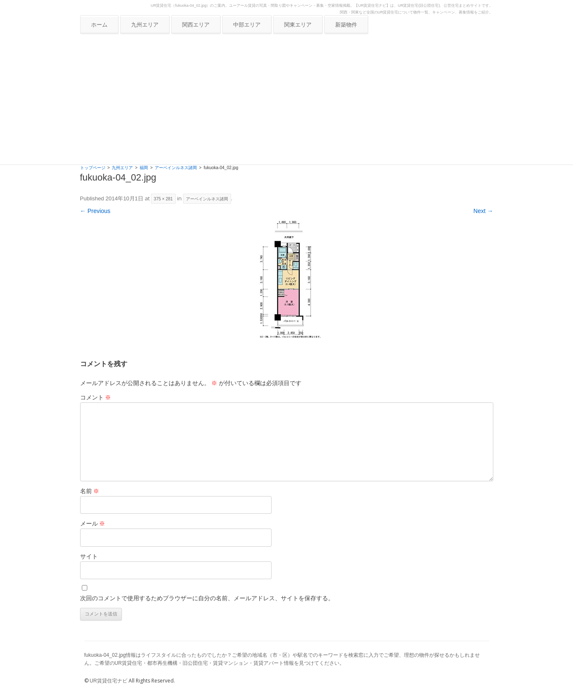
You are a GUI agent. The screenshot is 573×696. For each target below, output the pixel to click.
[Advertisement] (287, 101)
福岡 (144, 167)
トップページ (92, 167)
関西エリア (196, 25)
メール (92, 523)
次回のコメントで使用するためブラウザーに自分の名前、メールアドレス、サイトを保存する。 (207, 598)
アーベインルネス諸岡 (176, 167)
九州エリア (145, 25)
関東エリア (298, 25)
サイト (89, 556)
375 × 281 (163, 199)
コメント (95, 397)
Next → (483, 211)
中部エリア (247, 25)
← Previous (95, 211)
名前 (90, 491)
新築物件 (346, 25)
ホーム (99, 25)
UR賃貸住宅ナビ (108, 681)
